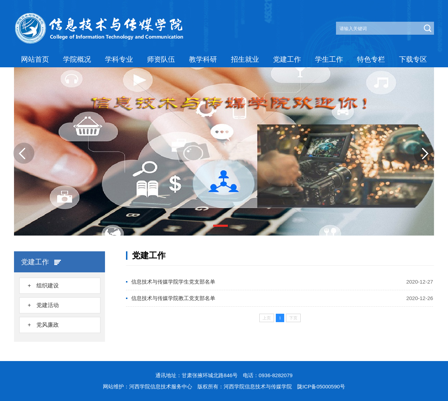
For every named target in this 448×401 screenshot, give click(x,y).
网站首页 (35, 59)
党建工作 (287, 59)
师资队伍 (161, 59)
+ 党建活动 (43, 305)
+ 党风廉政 (43, 325)
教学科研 (203, 59)
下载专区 (413, 59)
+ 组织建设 (43, 285)
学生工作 (329, 59)
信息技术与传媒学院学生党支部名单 (173, 282)
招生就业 (245, 59)
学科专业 (119, 59)
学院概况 (77, 59)
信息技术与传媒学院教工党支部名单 (173, 298)
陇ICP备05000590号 (321, 386)
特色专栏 (371, 59)
